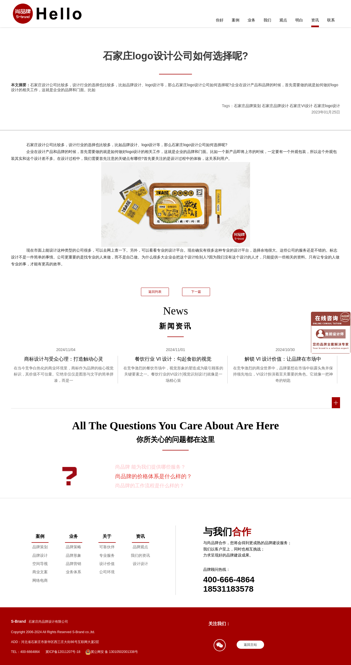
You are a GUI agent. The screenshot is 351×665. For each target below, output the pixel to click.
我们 (267, 20)
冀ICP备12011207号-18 (63, 652)
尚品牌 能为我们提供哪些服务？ (150, 467)
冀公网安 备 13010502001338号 (111, 652)
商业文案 (40, 572)
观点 (283, 20)
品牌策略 (73, 547)
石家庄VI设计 (301, 106)
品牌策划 (40, 547)
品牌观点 (140, 547)
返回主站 (250, 645)
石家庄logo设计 (327, 106)
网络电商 (40, 580)
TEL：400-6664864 (25, 652)
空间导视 (40, 563)
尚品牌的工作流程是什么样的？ (149, 485)
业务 (251, 20)
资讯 (315, 20)
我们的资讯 (140, 555)
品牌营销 (73, 563)
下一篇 (196, 292)
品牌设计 (40, 555)
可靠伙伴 (107, 547)
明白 (299, 20)
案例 (235, 20)
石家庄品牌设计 (275, 106)
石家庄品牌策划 (247, 106)
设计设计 (140, 563)
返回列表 (155, 292)
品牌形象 (73, 555)
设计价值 (107, 563)
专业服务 (107, 555)
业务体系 (73, 572)
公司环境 (107, 572)
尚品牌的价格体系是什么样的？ (153, 476)
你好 (219, 20)
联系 (331, 20)
